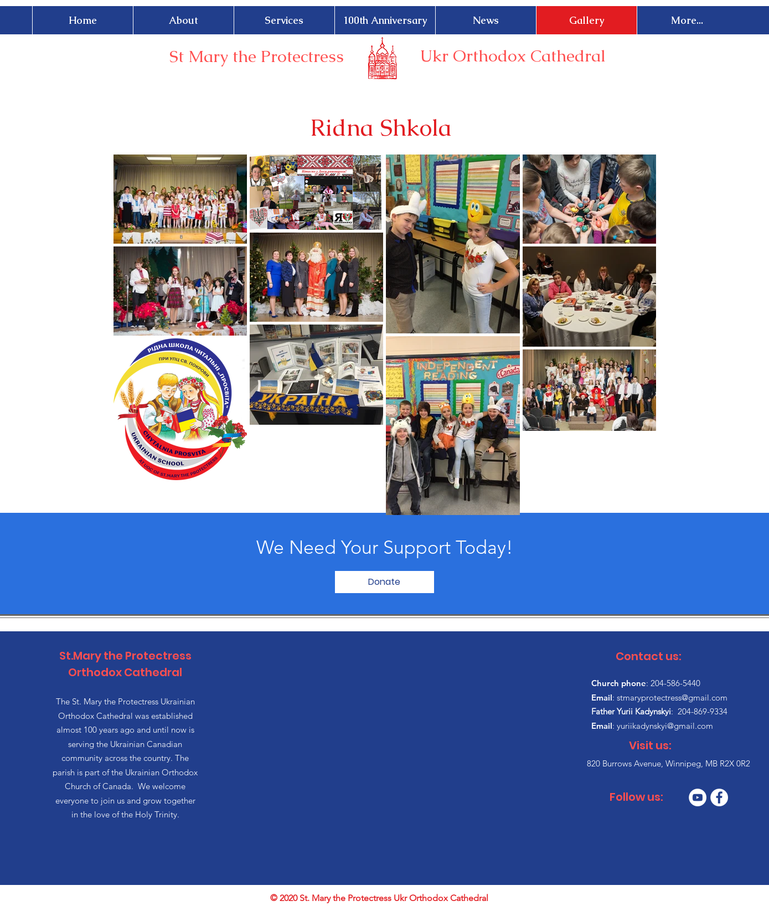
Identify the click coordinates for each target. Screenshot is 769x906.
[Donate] (384, 582)
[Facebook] (719, 797)
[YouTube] (697, 797)
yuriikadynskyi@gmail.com (665, 725)
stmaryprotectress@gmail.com (672, 697)
